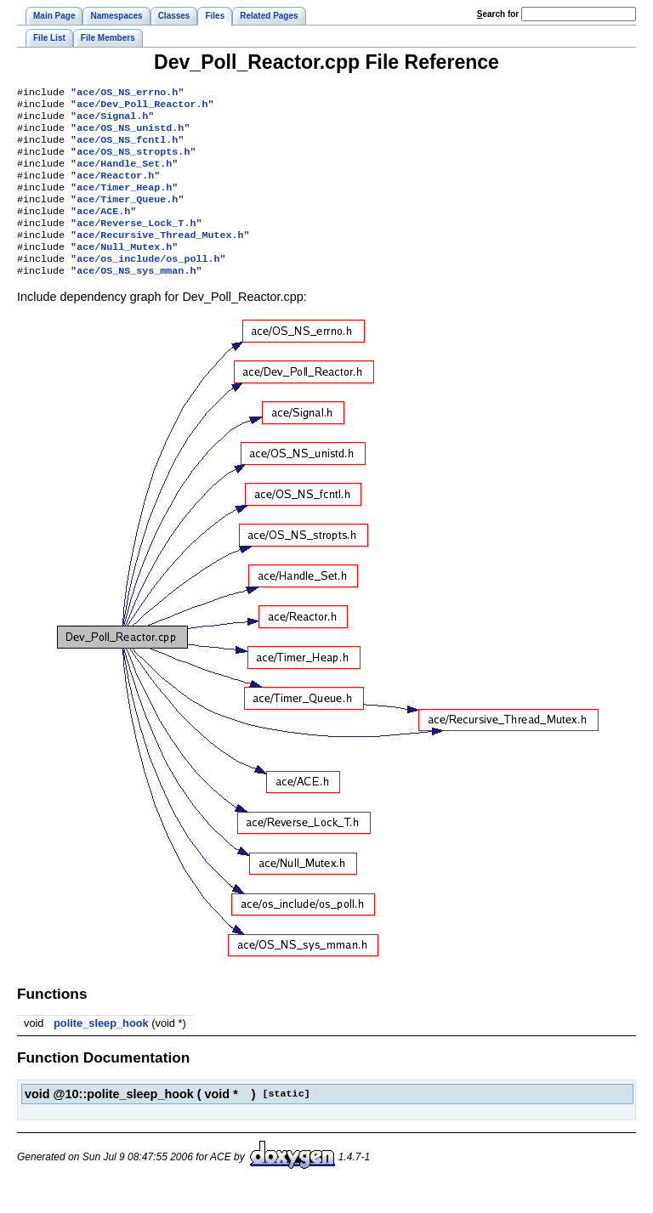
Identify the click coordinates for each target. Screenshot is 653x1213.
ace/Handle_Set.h (124, 175)
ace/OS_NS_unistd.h (130, 134)
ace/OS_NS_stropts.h (133, 161)
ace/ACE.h (103, 229)
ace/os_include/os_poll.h (148, 284)
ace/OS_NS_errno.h (127, 93)
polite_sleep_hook (101, 1050)
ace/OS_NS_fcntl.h (127, 148)
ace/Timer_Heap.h (124, 202)
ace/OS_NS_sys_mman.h (136, 297)
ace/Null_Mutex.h (124, 270)
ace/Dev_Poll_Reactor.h (142, 107)
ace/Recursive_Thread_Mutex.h (160, 257)
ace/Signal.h (112, 121)
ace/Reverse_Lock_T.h (136, 243)
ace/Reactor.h (115, 189)
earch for (497, 14)
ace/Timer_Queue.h (127, 216)
